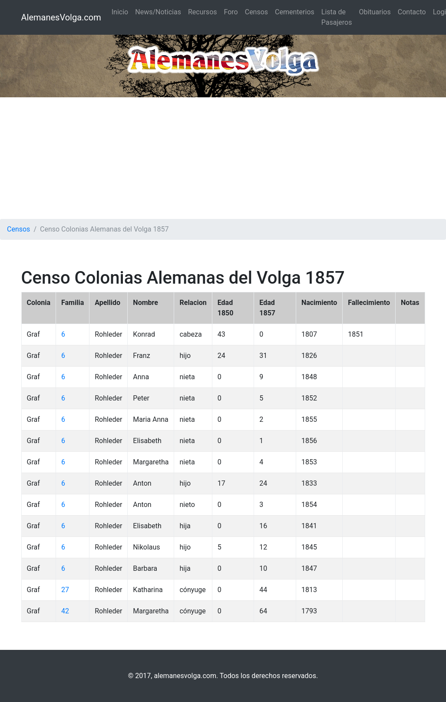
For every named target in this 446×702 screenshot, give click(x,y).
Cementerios (294, 12)
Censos (256, 12)
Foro (231, 12)
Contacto (412, 12)
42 (65, 611)
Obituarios (374, 12)
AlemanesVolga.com (61, 17)
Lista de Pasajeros (336, 17)
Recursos (202, 12)
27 (65, 590)
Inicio (120, 12)
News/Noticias (158, 12)
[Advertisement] (223, 158)
